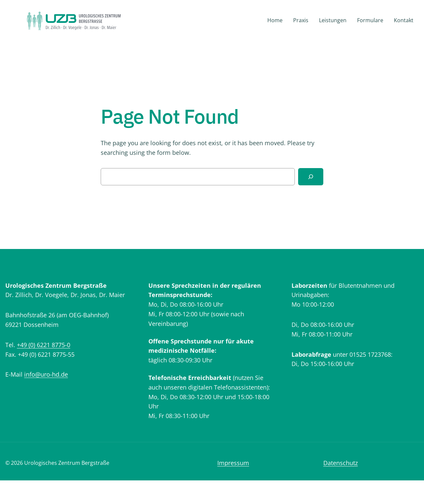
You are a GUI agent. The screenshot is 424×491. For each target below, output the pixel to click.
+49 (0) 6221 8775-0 (43, 345)
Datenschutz (340, 463)
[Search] (310, 176)
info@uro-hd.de (46, 374)
